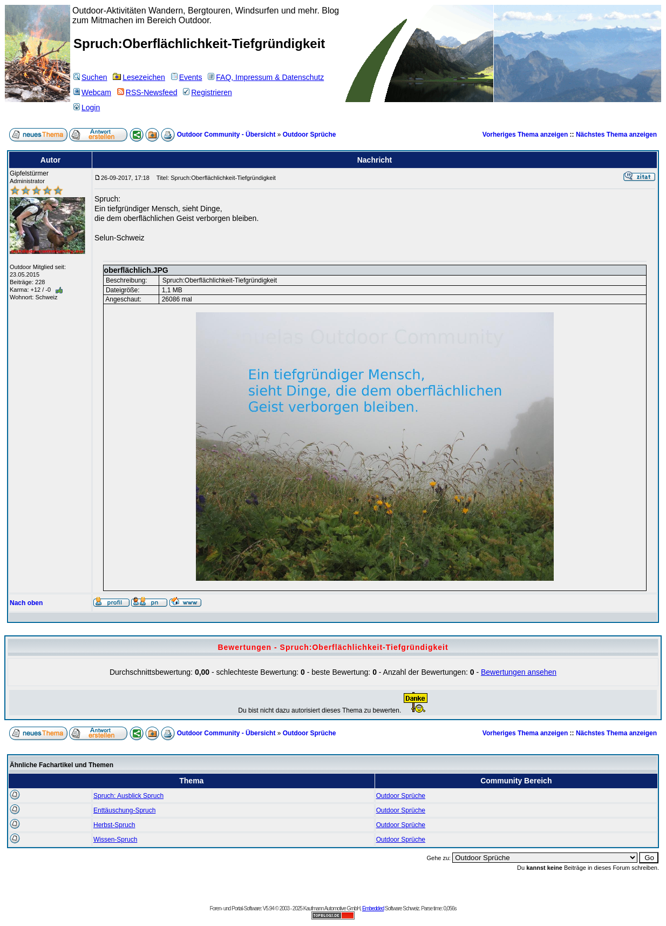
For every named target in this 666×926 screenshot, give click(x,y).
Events (186, 77)
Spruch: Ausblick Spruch (128, 796)
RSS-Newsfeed (147, 92)
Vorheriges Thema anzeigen (525, 134)
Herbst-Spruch (114, 825)
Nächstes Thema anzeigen (616, 134)
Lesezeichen (139, 77)
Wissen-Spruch (115, 839)
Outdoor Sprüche (309, 134)
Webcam (92, 92)
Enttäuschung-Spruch (124, 810)
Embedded (373, 908)
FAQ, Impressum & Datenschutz (266, 77)
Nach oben (26, 603)
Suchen (90, 77)
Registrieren (207, 92)
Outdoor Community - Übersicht (226, 134)
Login (86, 107)
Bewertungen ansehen (518, 672)
